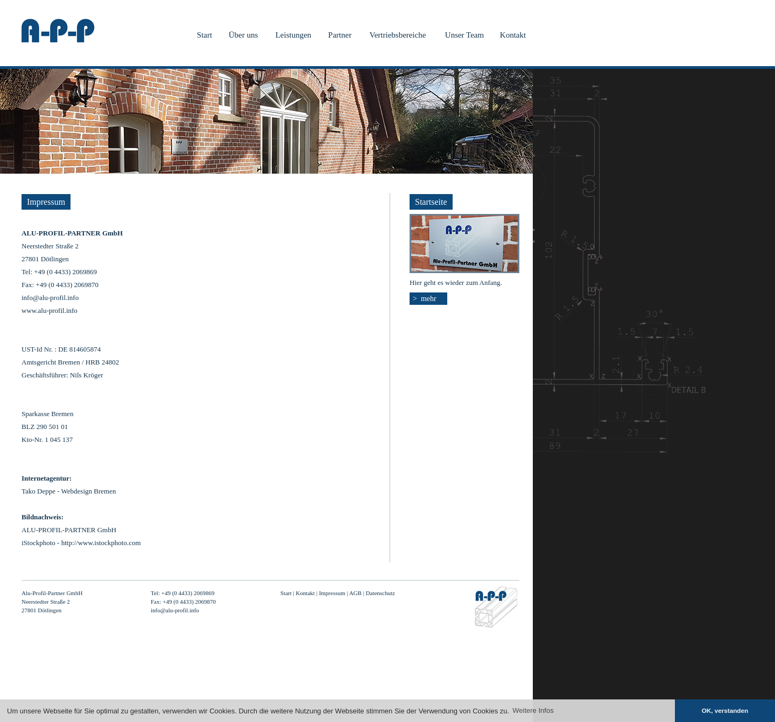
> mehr (424, 299)
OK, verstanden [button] (725, 710)
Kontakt (513, 35)
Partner (339, 35)
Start (204, 35)
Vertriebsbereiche (398, 35)
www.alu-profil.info (50, 310)
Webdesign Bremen (88, 491)
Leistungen (294, 35)
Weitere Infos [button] (532, 710)
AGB (355, 593)
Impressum (332, 593)
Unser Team (464, 35)
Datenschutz (380, 593)
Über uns (243, 35)
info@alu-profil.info (50, 298)
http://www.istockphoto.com (101, 543)
